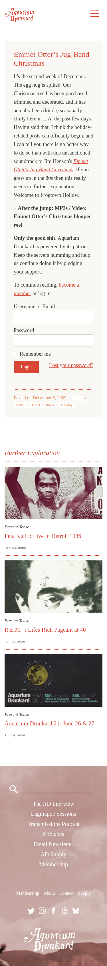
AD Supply (53, 854)
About (49, 893)
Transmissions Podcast (53, 824)
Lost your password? (71, 365)
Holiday (66, 405)
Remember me (35, 354)
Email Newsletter (53, 844)
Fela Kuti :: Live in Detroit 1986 (43, 536)
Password (24, 330)
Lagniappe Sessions (53, 814)
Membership (53, 864)
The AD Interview (53, 804)
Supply (84, 893)
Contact (66, 893)
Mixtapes (53, 834)
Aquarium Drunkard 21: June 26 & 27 (49, 723)
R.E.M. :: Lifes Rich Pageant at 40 (45, 630)
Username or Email (34, 306)
